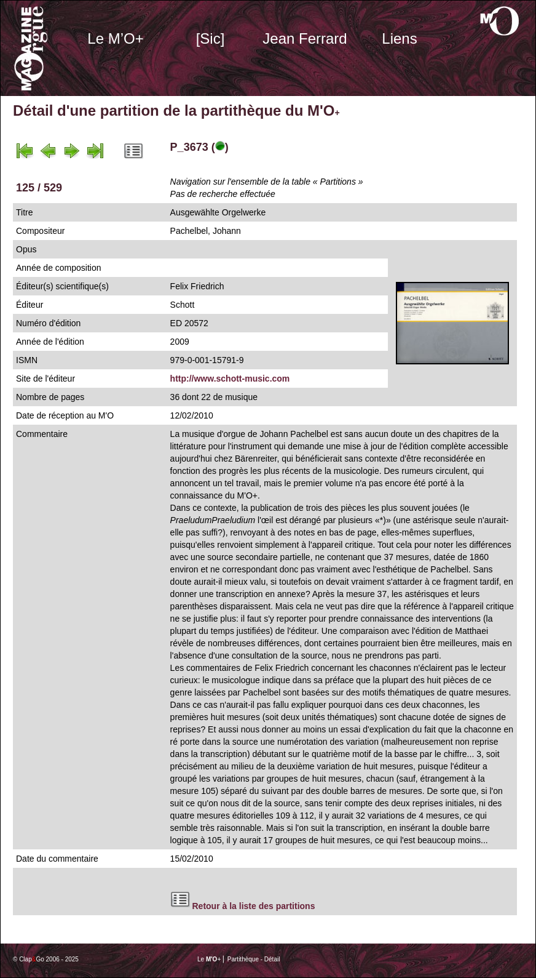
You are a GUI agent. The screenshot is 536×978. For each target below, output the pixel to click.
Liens (399, 38)
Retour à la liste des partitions (253, 906)
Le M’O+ (115, 38)
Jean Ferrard (304, 38)
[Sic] (210, 38)
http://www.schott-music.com (230, 378)
